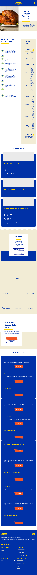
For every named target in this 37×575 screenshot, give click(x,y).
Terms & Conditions (21, 549)
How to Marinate (8, 486)
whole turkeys (30, 27)
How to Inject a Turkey (9, 402)
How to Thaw (7, 388)
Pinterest (6, 544)
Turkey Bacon (31, 308)
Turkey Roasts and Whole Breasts (6, 308)
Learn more (11, 341)
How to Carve (7, 416)
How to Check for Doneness (10, 515)
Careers (2, 550)
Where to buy (18, 253)
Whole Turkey (6, 293)
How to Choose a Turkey (10, 458)
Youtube (8, 544)
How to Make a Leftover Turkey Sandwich (14, 444)
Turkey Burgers (30, 293)
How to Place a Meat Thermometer (12, 472)
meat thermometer (24, 475)
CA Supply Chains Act (21, 552)
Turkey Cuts (18, 278)
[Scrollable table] (29, 55)
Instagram (2, 544)
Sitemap (18, 568)
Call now (12, 338)
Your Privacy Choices (23, 555)
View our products (18, 249)
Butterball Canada (19, 563)
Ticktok (10, 544)
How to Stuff (7, 373)
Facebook (4, 544)
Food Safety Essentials (9, 430)
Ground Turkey (18, 308)
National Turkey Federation (21, 566)
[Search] (14, 560)
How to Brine (7, 360)
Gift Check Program (20, 560)
